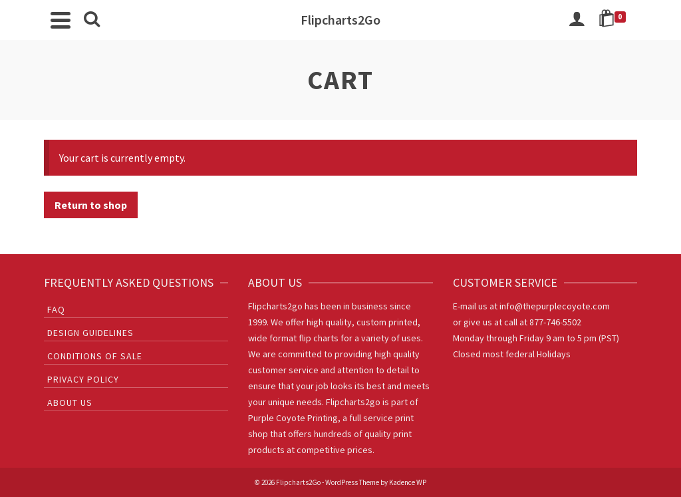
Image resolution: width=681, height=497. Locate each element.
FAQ (56, 309)
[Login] (576, 20)
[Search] (91, 20)
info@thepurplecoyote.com (554, 306)
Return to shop (91, 205)
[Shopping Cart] (614, 20)
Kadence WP (407, 482)
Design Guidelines (90, 333)
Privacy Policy (83, 379)
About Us (69, 403)
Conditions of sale (94, 356)
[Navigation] (60, 20)
